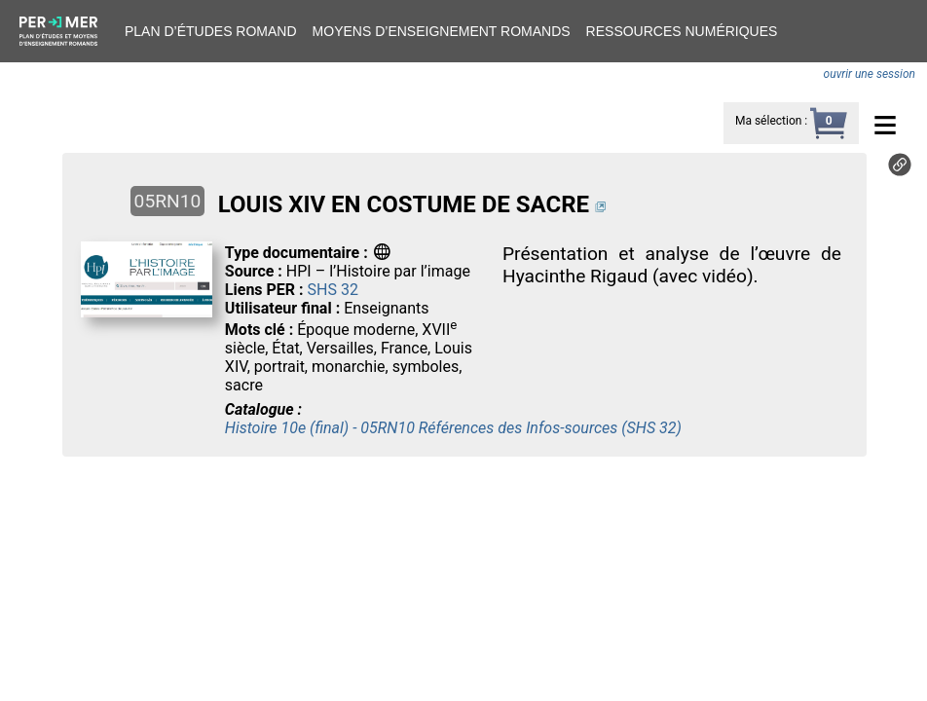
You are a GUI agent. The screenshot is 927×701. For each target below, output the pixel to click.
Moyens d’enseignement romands (442, 31)
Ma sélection (768, 121)
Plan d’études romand (211, 31)
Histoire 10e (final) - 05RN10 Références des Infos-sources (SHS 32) (453, 428)
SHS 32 (333, 289)
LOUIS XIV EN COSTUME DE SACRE (403, 204)
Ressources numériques (682, 31)
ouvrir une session (869, 74)
